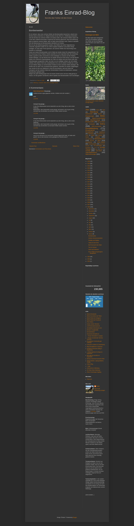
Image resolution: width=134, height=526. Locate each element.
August (91, 218)
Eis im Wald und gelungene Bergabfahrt (95, 252)
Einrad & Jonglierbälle (92, 330)
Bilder (102, 116)
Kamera (100, 135)
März (90, 229)
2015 (88, 186)
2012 (88, 193)
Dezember (91, 209)
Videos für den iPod (93, 242)
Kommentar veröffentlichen (38, 142)
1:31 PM (35, 113)
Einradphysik (89, 132)
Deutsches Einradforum (93, 334)
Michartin (92, 140)
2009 (88, 200)
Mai (90, 224)
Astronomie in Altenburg (93, 368)
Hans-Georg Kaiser (38, 91)
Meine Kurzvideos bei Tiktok (94, 316)
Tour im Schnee (92, 247)
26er (87, 110)
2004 (88, 259)
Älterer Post (76, 146)
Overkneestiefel (93, 144)
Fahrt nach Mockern (93, 249)
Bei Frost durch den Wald (95, 245)
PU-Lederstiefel (98, 145)
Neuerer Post (33, 146)
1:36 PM (35, 139)
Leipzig (97, 137)
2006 (88, 207)
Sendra (95, 147)
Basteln (100, 114)
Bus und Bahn (101, 122)
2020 (88, 175)
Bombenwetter (92, 236)
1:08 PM (35, 98)
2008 (88, 202)
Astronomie (89, 114)
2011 (88, 195)
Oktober (91, 213)
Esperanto (90, 133)
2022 (88, 170)
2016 (88, 184)
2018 (88, 179)
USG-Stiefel (99, 150)
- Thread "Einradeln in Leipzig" (95, 336)
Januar (91, 234)
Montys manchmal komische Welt (95, 358)
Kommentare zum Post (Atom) (43, 149)
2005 (88, 256)
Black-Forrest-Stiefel (98, 118)
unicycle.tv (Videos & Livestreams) (96, 344)
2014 (88, 188)
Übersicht (89, 379)
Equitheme (102, 132)
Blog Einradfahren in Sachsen (94, 346)
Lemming (93, 411)
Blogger (75, 517)
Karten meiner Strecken (93, 324)
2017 (88, 181)
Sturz (96, 149)
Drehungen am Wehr (92, 35)
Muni (48, 82)
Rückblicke (88, 147)
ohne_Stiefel (101, 142)
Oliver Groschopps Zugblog (94, 372)
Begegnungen (90, 116)
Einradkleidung (92, 128)
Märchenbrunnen (99, 138)
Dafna (45, 82)
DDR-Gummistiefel (96, 126)
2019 (88, 177)
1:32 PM (35, 128)
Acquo (97, 110)
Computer (40, 82)
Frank (98, 386)
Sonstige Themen (54, 82)
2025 (88, 163)
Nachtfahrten (89, 142)
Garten (93, 135)
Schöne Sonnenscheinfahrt (95, 238)
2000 (88, 261)
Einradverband (91, 332)
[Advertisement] (91, 503)
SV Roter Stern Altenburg (93, 370)
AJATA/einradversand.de (93, 326)
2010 (88, 197)
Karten (87, 137)
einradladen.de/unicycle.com (94, 328)
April (90, 227)
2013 (88, 191)
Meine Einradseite (91, 314)
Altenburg (35, 82)
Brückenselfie (90, 122)
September (92, 215)
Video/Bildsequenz (91, 152)
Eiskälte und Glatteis (93, 240)
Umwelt (88, 150)
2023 (88, 168)
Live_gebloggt (89, 138)
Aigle (103, 110)
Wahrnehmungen (91, 154)
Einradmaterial (90, 130)
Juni (90, 222)
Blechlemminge (95, 120)
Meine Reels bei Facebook (94, 320)
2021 (88, 172)
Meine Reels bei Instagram (94, 318)
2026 (88, 161)
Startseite (54, 146)
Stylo (101, 149)
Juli (90, 220)
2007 (88, 204)
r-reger (88, 366)
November (91, 211)
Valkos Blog (90, 364)
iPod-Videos (90, 322)
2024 (88, 166)
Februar (91, 231)
